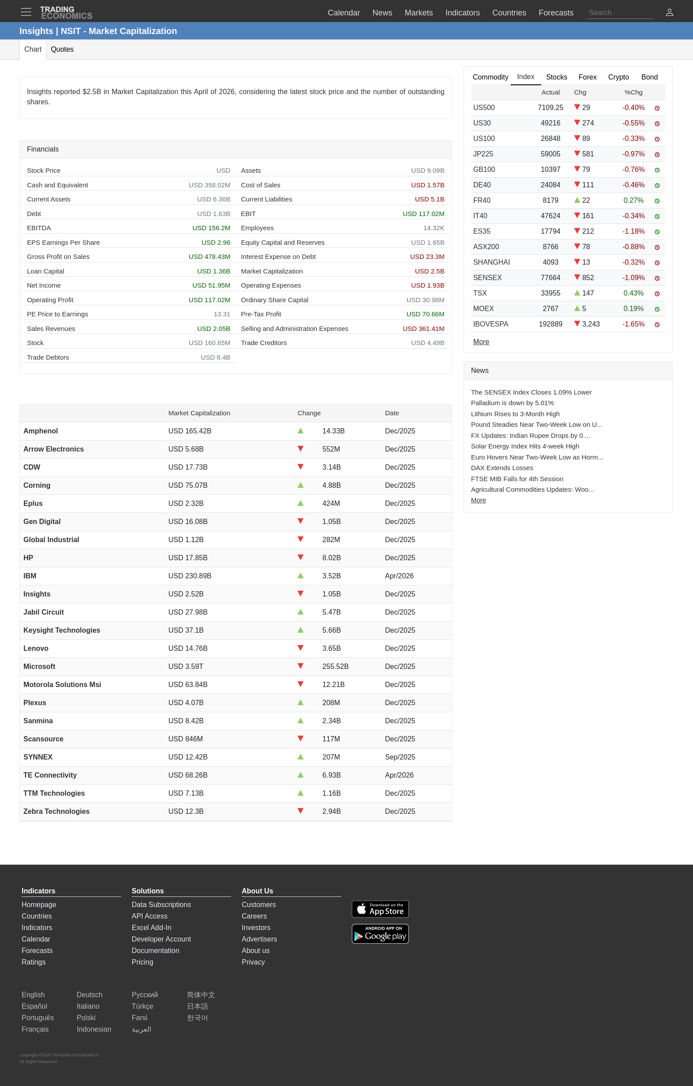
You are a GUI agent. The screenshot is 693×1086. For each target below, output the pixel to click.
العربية (141, 1029)
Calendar (36, 939)
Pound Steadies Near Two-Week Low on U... (536, 424)
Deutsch (90, 995)
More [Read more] (481, 342)
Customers (259, 904)
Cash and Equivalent (57, 185)
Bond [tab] (649, 77)
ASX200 (486, 247)
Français (35, 1029)
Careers (254, 916)
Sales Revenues (51, 328)
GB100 (484, 169)
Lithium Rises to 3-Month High (515, 414)
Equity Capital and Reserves (282, 242)
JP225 (483, 154)
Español (34, 1006)
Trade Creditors (264, 342)
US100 (484, 138)
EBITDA (39, 228)
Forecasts (37, 950)
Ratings (34, 962)
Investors (256, 927)
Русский (145, 995)
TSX (480, 293)
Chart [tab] (33, 49)
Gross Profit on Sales (58, 256)
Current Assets (48, 199)
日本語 (197, 1006)
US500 (484, 107)
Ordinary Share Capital (274, 300)
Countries (37, 916)
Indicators (37, 927)
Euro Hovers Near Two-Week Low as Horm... (537, 457)
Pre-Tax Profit (261, 314)
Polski (86, 1017)
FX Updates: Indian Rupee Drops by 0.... (530, 435)
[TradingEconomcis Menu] (28, 12)
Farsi (140, 1017)
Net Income (44, 285)
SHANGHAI (491, 262)
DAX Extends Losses (502, 467)
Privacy (253, 962)
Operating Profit (50, 300)
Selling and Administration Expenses (294, 328)
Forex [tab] (588, 77)
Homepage (39, 904)
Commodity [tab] (491, 77)
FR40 (482, 200)
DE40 (482, 185)
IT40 (480, 216)
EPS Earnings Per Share (63, 242)
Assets (251, 170)
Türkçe (142, 1006)
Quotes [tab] (62, 49)
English (33, 995)
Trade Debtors (48, 357)
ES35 (482, 231)
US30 (482, 123)
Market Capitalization (272, 271)
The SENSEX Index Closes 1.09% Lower (531, 392)
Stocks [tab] (556, 77)
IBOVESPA (491, 324)
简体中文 (201, 995)
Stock (35, 342)
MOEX (483, 308)
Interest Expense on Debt (278, 256)
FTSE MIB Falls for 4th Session (517, 478)
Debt (34, 213)
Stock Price (44, 170)
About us (256, 950)
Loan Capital (45, 271)
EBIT (248, 213)
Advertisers (259, 939)
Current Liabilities (266, 199)
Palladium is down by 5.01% (512, 402)
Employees (257, 228)
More (478, 500)
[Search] (620, 13)
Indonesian (94, 1029)
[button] (669, 13)
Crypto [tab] (618, 77)
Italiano (88, 1006)
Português (38, 1017)
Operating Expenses (271, 285)
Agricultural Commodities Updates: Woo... (532, 489)
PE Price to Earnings (57, 314)
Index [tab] (525, 76)
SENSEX (487, 277)
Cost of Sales (260, 185)
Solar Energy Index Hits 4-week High (525, 446)
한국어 (197, 1017)
